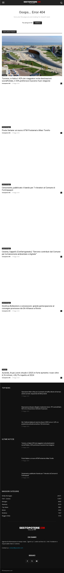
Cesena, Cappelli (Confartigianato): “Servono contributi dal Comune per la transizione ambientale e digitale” (31, 253)
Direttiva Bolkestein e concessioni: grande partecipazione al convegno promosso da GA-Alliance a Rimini (28, 307)
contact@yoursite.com (16, 548)
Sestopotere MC (6, 83)
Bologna (4, 75)
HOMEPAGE (37, 22)
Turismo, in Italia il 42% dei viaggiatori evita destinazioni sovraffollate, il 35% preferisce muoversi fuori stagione (27, 79)
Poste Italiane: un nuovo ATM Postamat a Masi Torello (26, 130)
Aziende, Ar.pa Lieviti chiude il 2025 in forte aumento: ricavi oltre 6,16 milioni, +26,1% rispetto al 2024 (30, 374)
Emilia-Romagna (6, 127)
